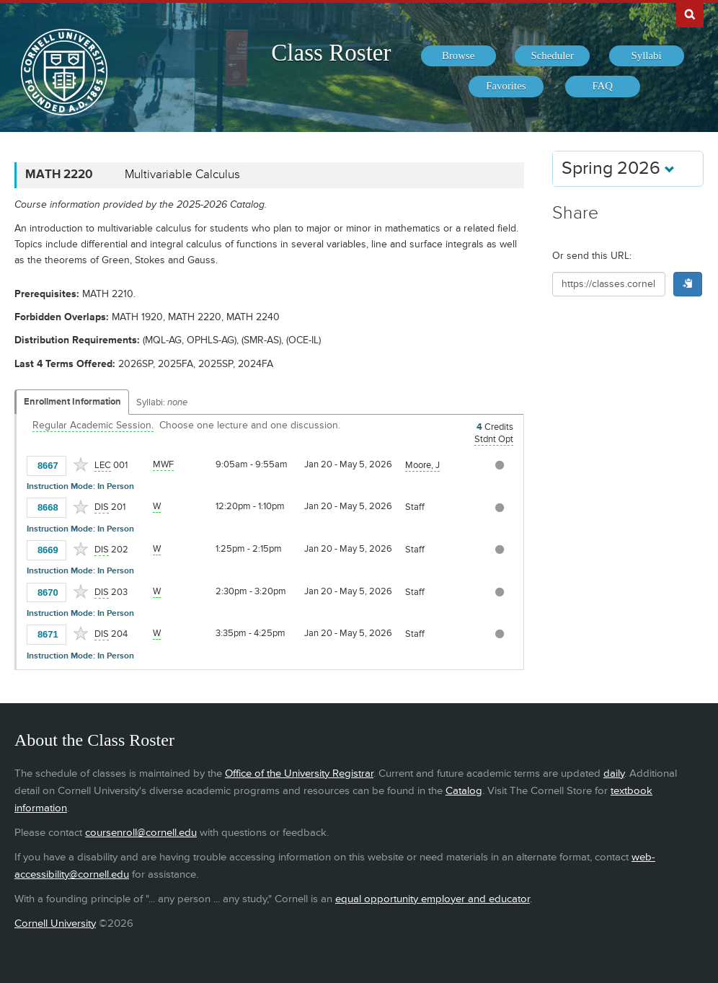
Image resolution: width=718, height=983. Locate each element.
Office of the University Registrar (299, 773)
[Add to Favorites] (81, 464)
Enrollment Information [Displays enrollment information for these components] (72, 401)
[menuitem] (458, 56)
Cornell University (55, 923)
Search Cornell (690, 13)
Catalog (464, 791)
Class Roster (331, 53)
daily (613, 773)
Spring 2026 (618, 168)
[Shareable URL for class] (609, 284)
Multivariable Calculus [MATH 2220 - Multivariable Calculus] (182, 174)
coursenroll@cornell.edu (141, 832)
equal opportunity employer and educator (432, 899)
